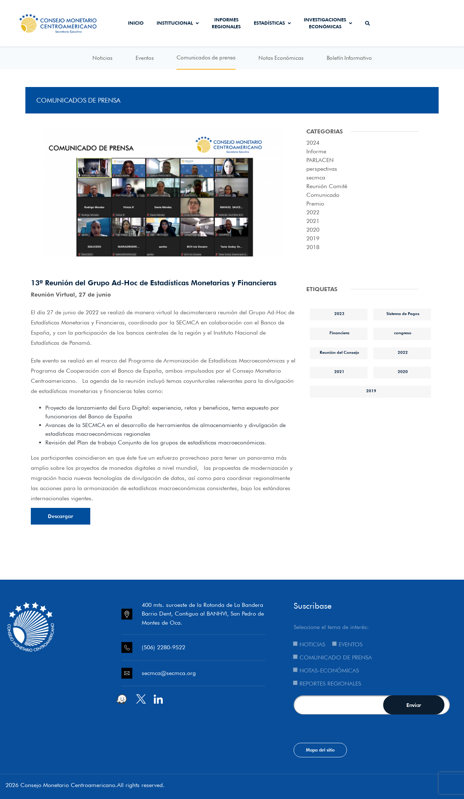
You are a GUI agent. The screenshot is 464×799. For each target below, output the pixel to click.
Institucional (178, 23)
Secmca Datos (396, 23)
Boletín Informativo (349, 58)
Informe (316, 151)
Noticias (102, 58)
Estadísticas (272, 23)
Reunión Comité (326, 186)
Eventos (145, 58)
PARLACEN (320, 160)
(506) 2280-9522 (163, 647)
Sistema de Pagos (402, 313)
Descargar (60, 516)
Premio (315, 203)
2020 (312, 229)
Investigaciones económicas (328, 23)
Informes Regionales (226, 23)
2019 (312, 238)
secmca (315, 177)
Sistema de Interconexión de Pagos (438, 23)
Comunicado (322, 194)
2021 (312, 221)
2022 (312, 212)
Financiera (339, 332)
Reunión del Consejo (339, 352)
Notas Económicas (280, 58)
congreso (402, 332)
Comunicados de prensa (206, 57)
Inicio (136, 23)
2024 (312, 142)
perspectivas (321, 168)
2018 (312, 247)
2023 (339, 313)
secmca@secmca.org (169, 673)
